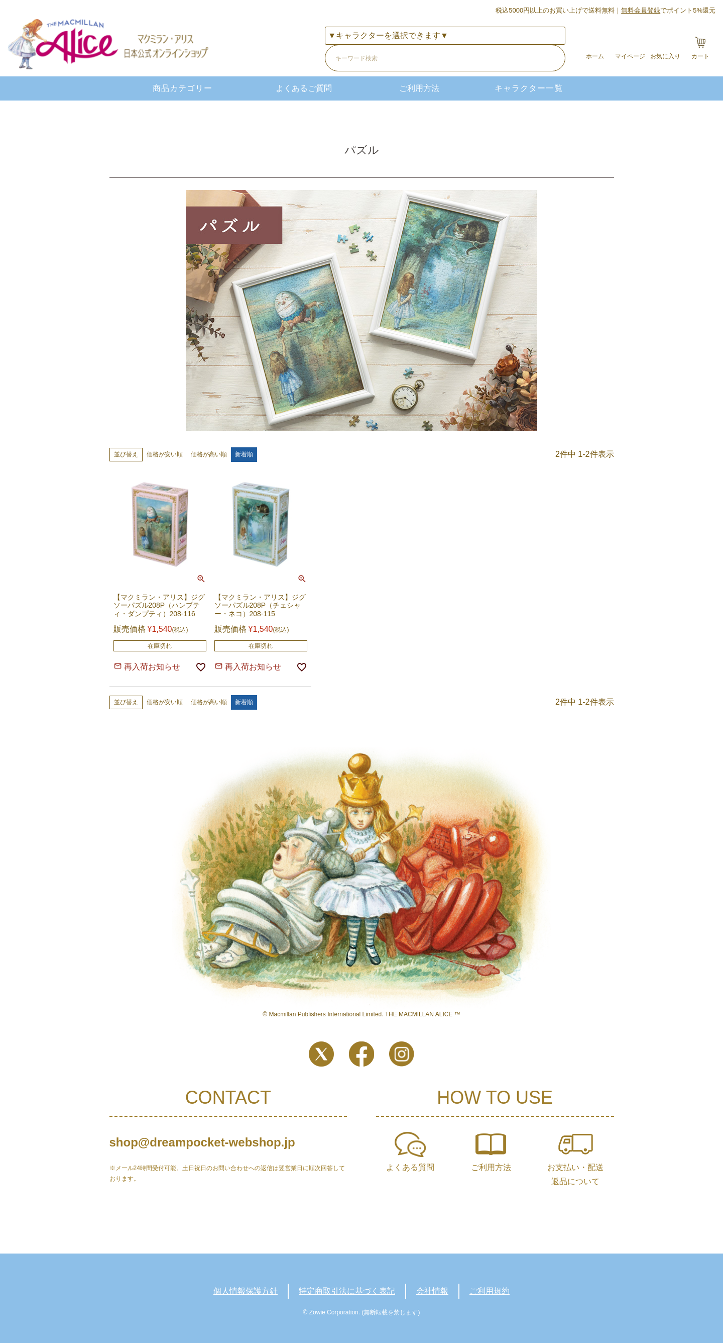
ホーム (595, 56)
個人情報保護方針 (245, 1291)
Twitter (321, 1054)
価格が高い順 (209, 454)
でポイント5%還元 (668, 10)
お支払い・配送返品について (575, 1174)
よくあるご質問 (304, 88)
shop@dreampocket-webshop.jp (202, 1142)
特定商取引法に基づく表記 (347, 1291)
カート (700, 56)
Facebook (361, 1054)
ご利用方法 (419, 88)
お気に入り (665, 56)
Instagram (401, 1054)
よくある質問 (410, 1167)
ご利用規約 (489, 1291)
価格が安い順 (165, 454)
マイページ (630, 56)
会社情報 (432, 1291)
